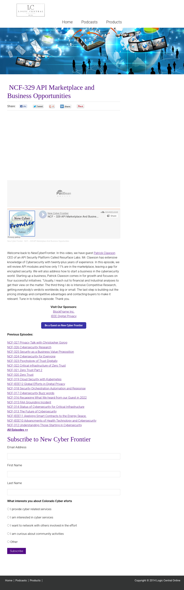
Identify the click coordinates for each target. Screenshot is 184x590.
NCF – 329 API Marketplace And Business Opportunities (46, 241)
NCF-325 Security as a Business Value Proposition (40, 351)
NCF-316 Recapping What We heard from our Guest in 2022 (47, 397)
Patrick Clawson (104, 253)
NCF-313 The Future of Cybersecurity (32, 411)
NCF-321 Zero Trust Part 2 (24, 370)
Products (35, 580)
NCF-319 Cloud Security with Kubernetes (34, 379)
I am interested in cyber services (31, 517)
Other (14, 542)
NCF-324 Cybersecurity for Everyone (31, 356)
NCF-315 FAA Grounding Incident (29, 402)
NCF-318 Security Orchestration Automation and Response (46, 388)
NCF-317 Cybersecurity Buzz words (30, 393)
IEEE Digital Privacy (63, 316)
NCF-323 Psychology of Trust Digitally (32, 361)
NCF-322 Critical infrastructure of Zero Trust (36, 365)
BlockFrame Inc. (63, 311)
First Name (14, 465)
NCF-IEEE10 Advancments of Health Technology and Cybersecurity (51, 420)
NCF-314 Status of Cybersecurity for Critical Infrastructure (45, 407)
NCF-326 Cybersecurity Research (29, 347)
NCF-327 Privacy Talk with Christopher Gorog (37, 342)
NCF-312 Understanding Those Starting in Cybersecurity (44, 425)
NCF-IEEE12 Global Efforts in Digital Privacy (36, 384)
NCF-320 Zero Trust (20, 374)
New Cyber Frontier (15, 241)
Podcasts (21, 580)
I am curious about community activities (37, 533)
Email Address (16, 447)
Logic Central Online (31, 10)
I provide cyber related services (30, 509)
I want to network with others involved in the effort (43, 525)
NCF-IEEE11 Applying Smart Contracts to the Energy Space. (46, 416)
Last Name (14, 483)
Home (8, 580)
